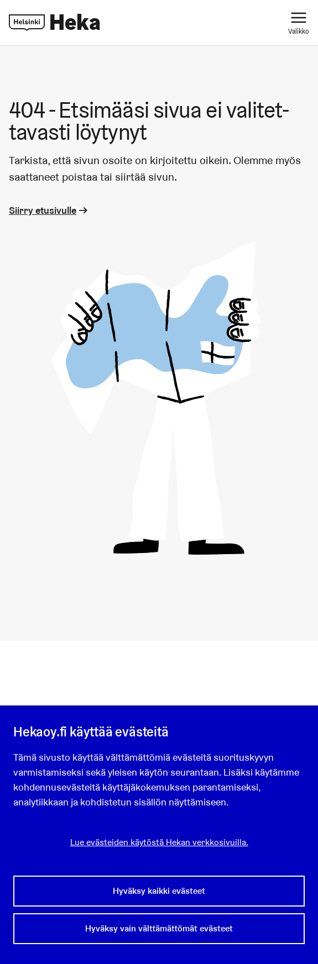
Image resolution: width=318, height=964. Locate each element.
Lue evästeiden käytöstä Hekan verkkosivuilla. (159, 842)
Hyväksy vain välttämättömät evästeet (159, 928)
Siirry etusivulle (49, 210)
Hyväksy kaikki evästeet (159, 891)
